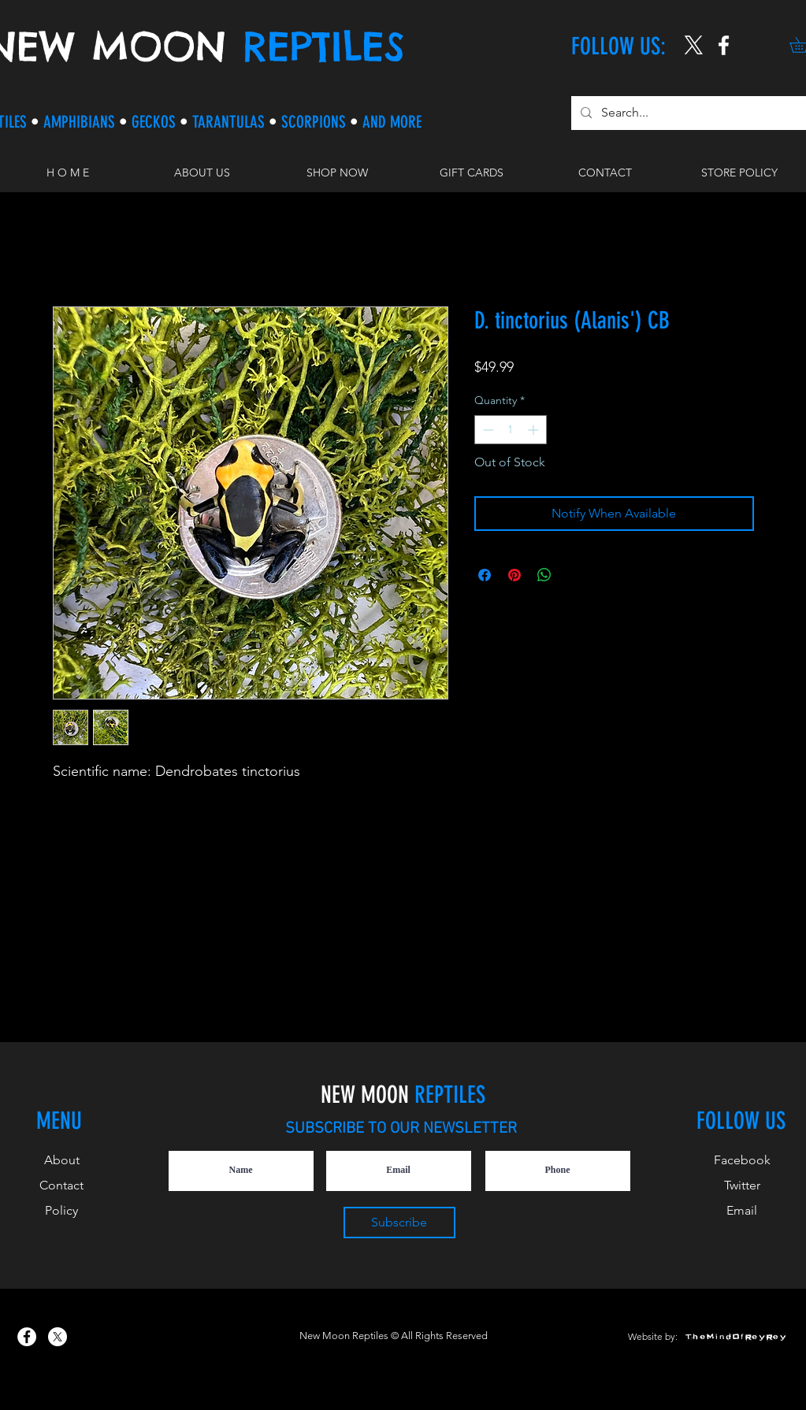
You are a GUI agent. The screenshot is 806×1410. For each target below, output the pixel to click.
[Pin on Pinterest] (514, 575)
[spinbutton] (510, 429)
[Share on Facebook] (484, 575)
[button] (336, 172)
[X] (694, 45)
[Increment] (534, 429)
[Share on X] (574, 575)
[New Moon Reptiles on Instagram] (724, 45)
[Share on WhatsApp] (544, 575)
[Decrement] (486, 429)
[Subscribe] (399, 1222)
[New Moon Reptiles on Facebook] (26, 1336)
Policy (61, 1210)
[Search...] (689, 113)
